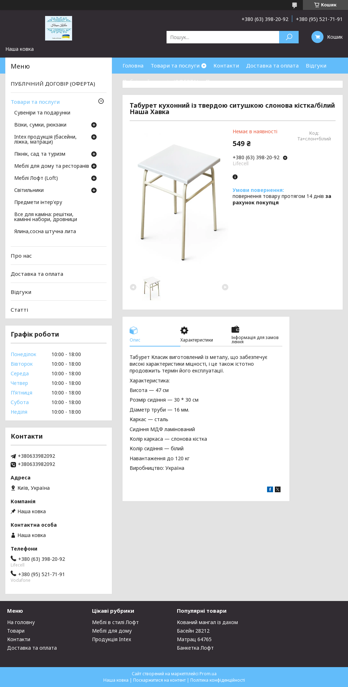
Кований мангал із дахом (207, 622)
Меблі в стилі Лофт (115, 622)
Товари (16, 630)
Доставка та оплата (272, 65)
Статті (19, 309)
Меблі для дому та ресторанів (51, 166)
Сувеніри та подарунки (42, 113)
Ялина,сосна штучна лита (45, 232)
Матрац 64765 (194, 639)
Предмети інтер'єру (38, 202)
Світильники (29, 190)
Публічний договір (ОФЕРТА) (161, 81)
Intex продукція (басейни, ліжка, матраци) (45, 139)
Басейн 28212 (193, 630)
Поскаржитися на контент (159, 680)
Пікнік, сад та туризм (39, 154)
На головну (21, 622)
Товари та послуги (175, 65)
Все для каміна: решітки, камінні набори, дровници (45, 217)
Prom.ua (208, 674)
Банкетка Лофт (195, 647)
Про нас (216, 81)
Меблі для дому (112, 630)
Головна (133, 65)
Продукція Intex (111, 639)
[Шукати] (289, 37)
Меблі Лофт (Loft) (36, 178)
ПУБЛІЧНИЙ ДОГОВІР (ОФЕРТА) (53, 83)
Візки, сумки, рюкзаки (40, 125)
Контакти (226, 65)
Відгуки (316, 65)
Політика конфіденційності (217, 680)
